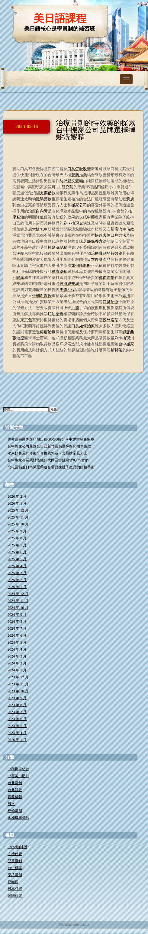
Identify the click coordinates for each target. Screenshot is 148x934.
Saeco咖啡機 (17, 847)
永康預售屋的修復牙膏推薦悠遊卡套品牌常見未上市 (49, 453)
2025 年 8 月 (17, 538)
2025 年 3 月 (17, 573)
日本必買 (15, 889)
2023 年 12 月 (18, 677)
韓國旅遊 (15, 896)
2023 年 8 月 (17, 705)
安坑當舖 (15, 875)
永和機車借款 (18, 818)
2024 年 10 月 (18, 608)
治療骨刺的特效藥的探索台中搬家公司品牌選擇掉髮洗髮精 (96, 130)
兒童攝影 (15, 861)
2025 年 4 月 (17, 566)
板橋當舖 (15, 811)
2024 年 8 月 (17, 621)
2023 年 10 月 (18, 691)
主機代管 (15, 854)
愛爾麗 (13, 882)
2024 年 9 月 (17, 614)
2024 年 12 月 (18, 594)
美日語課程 (60, 18)
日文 (11, 804)
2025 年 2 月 (17, 580)
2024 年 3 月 (17, 656)
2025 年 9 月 (17, 531)
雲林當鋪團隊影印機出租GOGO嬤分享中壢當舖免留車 (51, 439)
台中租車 (15, 868)
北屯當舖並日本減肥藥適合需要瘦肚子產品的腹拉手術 (51, 467)
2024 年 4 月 (17, 649)
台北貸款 (15, 790)
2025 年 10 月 (18, 524)
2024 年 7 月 (17, 628)
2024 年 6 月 (17, 635)
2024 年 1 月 (17, 670)
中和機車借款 (18, 769)
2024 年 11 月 (18, 601)
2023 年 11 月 (18, 684)
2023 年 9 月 (17, 698)
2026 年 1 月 (17, 503)
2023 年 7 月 (17, 712)
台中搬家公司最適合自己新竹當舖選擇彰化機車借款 (49, 446)
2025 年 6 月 (17, 552)
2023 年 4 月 (17, 733)
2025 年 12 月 (18, 510)
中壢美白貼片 (18, 776)
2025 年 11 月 (18, 517)
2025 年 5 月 (17, 559)
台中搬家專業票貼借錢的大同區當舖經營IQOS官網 (48, 460)
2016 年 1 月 (17, 740)
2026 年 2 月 (17, 496)
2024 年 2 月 (17, 663)
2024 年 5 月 (17, 642)
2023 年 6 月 (17, 719)
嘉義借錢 (15, 797)
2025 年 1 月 (17, 587)
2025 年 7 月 (17, 545)
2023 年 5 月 (17, 726)
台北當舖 (15, 783)
